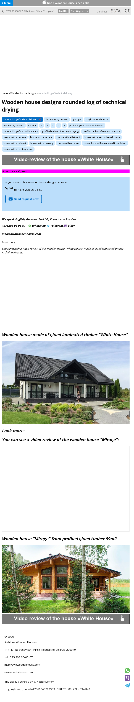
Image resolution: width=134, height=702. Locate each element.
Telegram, (55, 225)
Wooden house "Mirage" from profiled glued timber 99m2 (59, 538)
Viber (39, 11)
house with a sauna (68, 143)
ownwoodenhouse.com (18, 672)
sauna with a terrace (15, 137)
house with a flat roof (68, 137)
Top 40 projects (79, 11)
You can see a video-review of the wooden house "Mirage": (60, 439)
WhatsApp (29, 11)
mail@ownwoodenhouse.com (22, 664)
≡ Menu (6, 3)
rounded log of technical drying (20, 119)
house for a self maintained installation (105, 143)
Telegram (48, 11)
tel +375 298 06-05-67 (28, 189)
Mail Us (63, 11)
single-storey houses (97, 119)
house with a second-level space (102, 137)
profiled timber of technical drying (60, 131)
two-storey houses (14, 125)
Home (5, 93)
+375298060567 (12, 11)
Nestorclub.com (45, 681)
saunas (32, 125)
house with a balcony (41, 143)
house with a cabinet (15, 143)
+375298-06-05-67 (13, 225)
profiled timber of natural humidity (101, 131)
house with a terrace (41, 137)
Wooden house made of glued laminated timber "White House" (65, 334)
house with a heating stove (18, 149)
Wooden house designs (23, 93)
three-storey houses (57, 119)
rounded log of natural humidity (21, 131)
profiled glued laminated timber (86, 125)
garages (76, 119)
